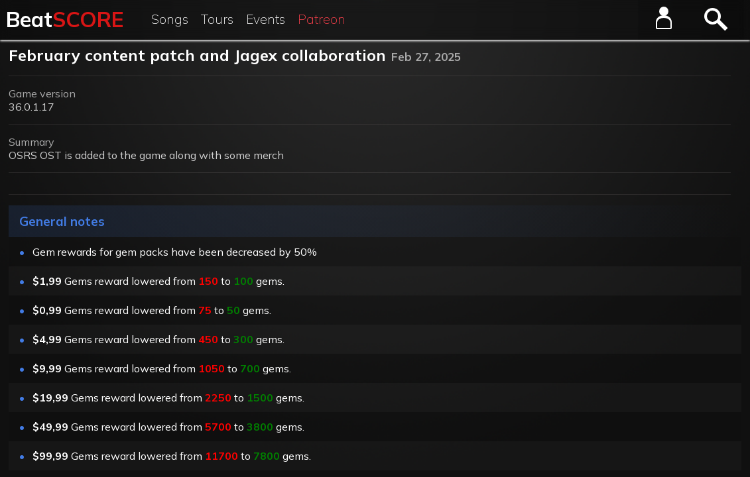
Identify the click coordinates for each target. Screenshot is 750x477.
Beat (64, 19)
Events (265, 19)
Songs (169, 19)
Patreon (321, 19)
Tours (217, 19)
